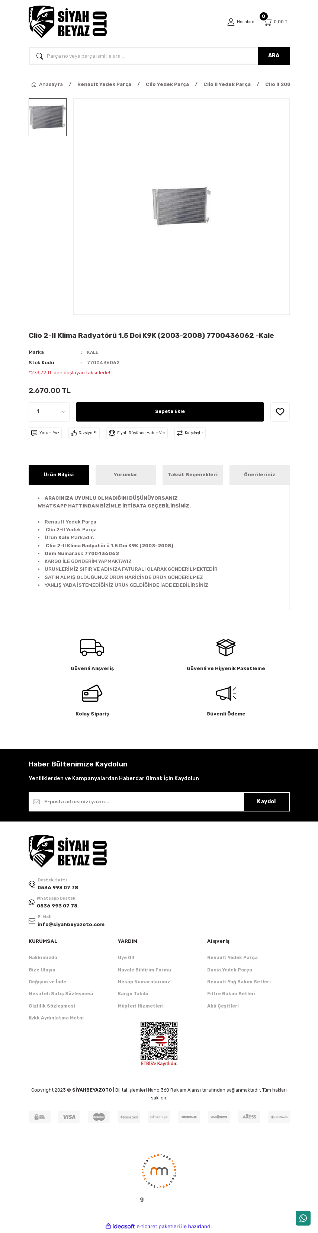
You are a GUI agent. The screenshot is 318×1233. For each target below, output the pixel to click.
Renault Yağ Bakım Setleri (239, 983)
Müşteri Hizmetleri (141, 1007)
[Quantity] (49, 411)
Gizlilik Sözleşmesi (52, 1007)
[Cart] (276, 22)
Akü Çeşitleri (223, 1007)
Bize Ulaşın (42, 971)
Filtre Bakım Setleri (231, 994)
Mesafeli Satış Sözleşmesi (61, 994)
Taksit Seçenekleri (193, 474)
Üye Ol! (126, 958)
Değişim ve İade (47, 983)
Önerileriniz (259, 474)
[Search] (159, 56)
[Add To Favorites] (280, 411)
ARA (273, 55)
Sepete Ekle (170, 411)
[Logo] (68, 22)
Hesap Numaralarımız (144, 983)
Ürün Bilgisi (59, 474)
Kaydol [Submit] (266, 801)
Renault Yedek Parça (232, 958)
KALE (93, 352)
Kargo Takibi (133, 994)
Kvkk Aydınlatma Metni (56, 1019)
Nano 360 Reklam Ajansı (174, 1091)
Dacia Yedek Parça (229, 971)
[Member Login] (239, 22)
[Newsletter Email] (159, 801)
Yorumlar (126, 474)
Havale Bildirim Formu (144, 971)
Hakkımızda (43, 958)
